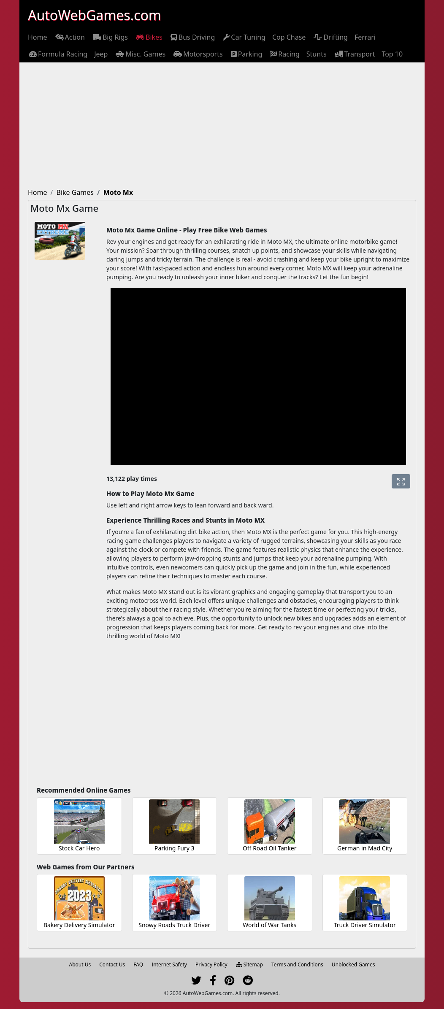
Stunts (316, 54)
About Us (80, 964)
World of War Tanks (269, 925)
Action (69, 37)
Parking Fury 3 (174, 848)
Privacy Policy (211, 964)
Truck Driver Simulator (365, 925)
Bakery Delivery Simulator (79, 925)
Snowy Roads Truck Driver (174, 925)
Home (37, 37)
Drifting (330, 37)
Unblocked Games (353, 964)
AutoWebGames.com (94, 15)
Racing (284, 54)
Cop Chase (289, 37)
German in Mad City (364, 848)
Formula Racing (57, 54)
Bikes (148, 37)
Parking (246, 54)
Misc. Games (139, 54)
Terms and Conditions (297, 964)
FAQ (138, 964)
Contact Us (112, 964)
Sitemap (249, 964)
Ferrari (365, 37)
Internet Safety (169, 964)
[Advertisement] (222, 126)
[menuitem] (37, 37)
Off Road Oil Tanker (270, 848)
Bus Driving (192, 37)
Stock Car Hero (79, 848)
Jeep (101, 54)
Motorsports (197, 54)
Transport (354, 54)
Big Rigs (110, 37)
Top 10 (392, 54)
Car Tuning (243, 37)
